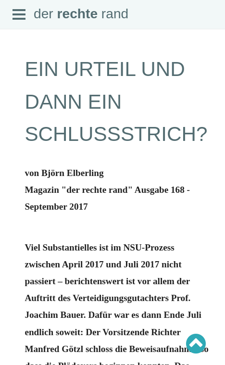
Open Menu (19, 15)
